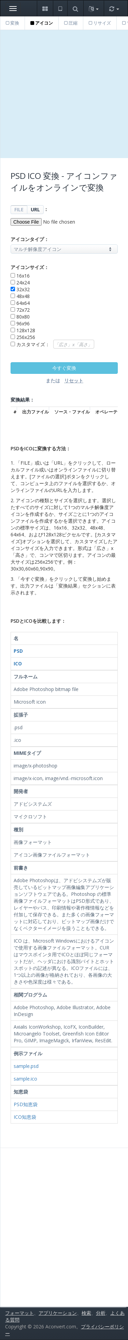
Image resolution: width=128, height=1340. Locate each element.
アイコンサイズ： (30, 267)
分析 (100, 1313)
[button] (45, 8)
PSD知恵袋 (26, 1104)
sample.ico (25, 1078)
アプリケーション (58, 1313)
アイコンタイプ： (30, 239)
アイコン (41, 23)
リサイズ (100, 23)
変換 (12, 23)
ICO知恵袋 (25, 1117)
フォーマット (19, 1313)
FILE (19, 209)
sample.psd (26, 1066)
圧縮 (70, 23)
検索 (86, 1313)
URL (35, 209)
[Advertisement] (64, 94)
